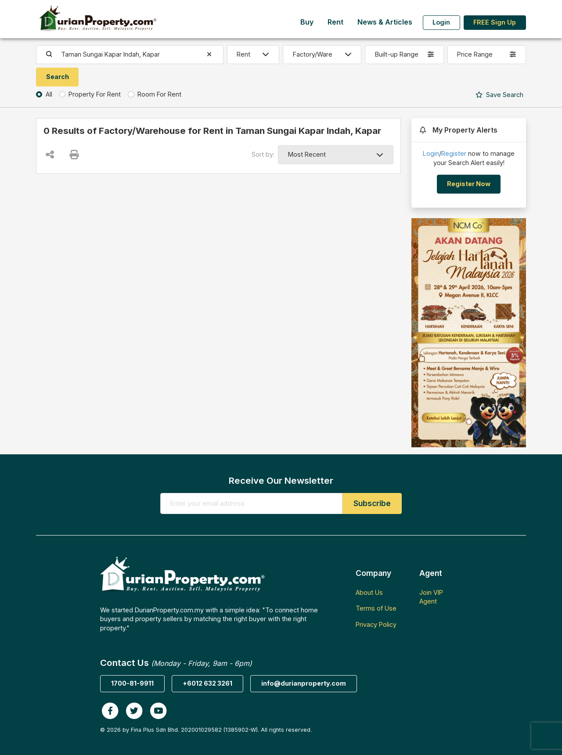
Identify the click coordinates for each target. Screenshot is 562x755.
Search (499, 94)
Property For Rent (94, 94)
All (49, 94)
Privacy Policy (376, 624)
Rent (335, 22)
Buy (306, 22)
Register (453, 153)
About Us (369, 592)
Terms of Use (376, 608)
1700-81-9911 (132, 683)
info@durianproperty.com (303, 683)
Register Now (468, 183)
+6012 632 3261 (207, 683)
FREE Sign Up (494, 22)
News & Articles (384, 22)
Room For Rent (159, 94)
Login (441, 22)
